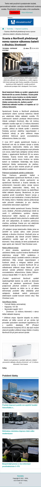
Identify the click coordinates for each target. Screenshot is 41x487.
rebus (26, 48)
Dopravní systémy (21, 29)
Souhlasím (15, 12)
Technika (10, 29)
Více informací (27, 12)
